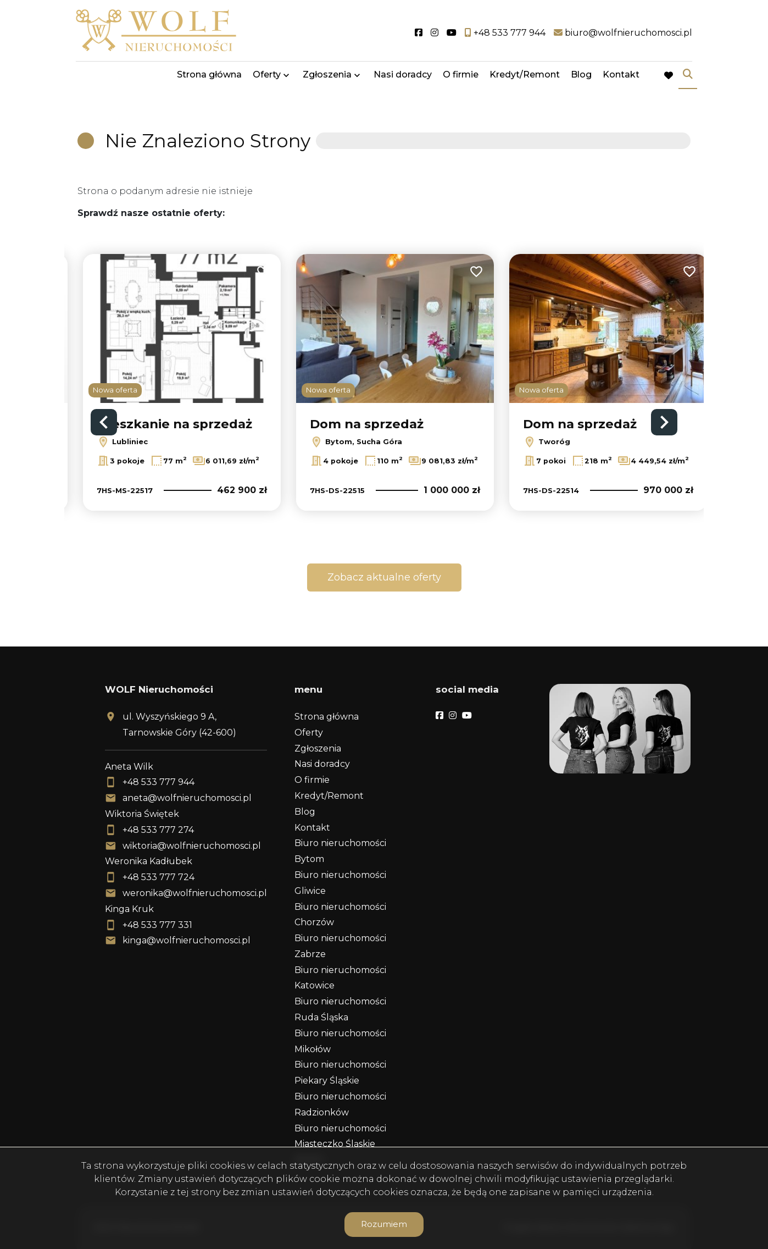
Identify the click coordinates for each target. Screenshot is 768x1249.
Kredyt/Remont (524, 78)
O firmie (460, 78)
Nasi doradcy (403, 78)
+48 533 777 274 (158, 830)
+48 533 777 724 (158, 877)
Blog (581, 78)
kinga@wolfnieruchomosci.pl (187, 940)
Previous (104, 422)
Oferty (267, 78)
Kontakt (621, 78)
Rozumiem (384, 1224)
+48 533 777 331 (157, 925)
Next (664, 422)
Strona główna (209, 78)
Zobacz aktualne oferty (384, 577)
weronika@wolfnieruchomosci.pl (195, 893)
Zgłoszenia (327, 78)
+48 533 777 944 (158, 782)
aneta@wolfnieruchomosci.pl (187, 798)
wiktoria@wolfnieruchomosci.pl (192, 846)
